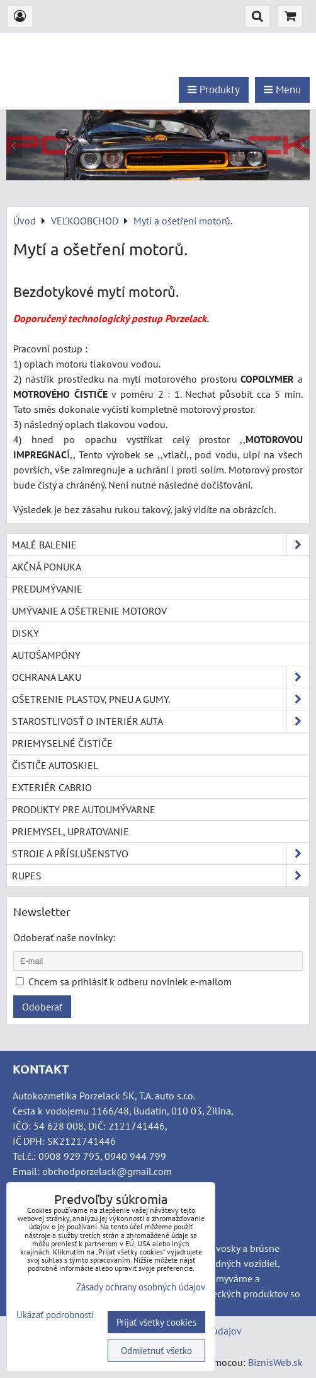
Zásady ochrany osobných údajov (140, 1287)
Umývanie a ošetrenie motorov (89, 611)
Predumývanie (47, 588)
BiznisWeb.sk (275, 1362)
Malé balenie (160, 544)
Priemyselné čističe (62, 743)
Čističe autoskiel (55, 765)
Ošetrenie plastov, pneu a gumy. (160, 699)
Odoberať (42, 1006)
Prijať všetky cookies (156, 1322)
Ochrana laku (160, 677)
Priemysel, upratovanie (70, 831)
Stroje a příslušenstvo (160, 853)
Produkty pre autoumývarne (83, 809)
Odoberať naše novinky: (64, 937)
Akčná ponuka (46, 566)
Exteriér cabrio (52, 787)
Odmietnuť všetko (156, 1351)
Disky (25, 633)
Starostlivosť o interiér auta (160, 721)
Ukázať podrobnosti (55, 1315)
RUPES (160, 875)
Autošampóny (46, 655)
